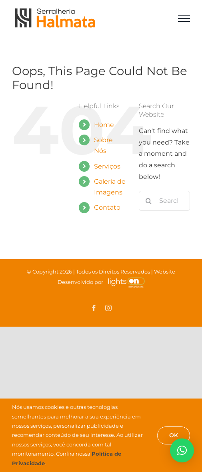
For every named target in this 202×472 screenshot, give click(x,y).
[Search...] (164, 201)
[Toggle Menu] (184, 18)
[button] (182, 450)
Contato (107, 207)
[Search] (149, 201)
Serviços (107, 166)
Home (104, 125)
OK (173, 435)
